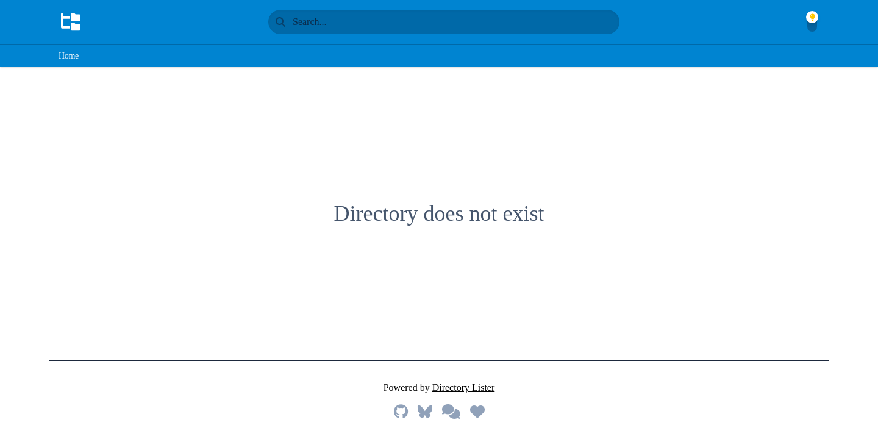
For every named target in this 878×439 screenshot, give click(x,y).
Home (69, 55)
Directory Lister (463, 387)
